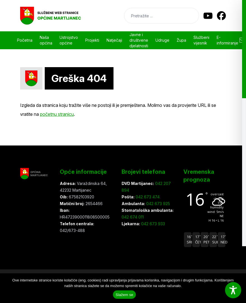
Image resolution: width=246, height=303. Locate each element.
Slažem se (124, 295)
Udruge (162, 40)
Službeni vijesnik (201, 40)
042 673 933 (152, 223)
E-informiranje (227, 40)
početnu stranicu (57, 114)
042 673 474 (147, 196)
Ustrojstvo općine (69, 40)
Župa (181, 40)
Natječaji (114, 40)
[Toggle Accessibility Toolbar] (233, 290)
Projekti (92, 40)
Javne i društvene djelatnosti (138, 40)
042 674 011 (133, 217)
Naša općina (46, 40)
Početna (24, 40)
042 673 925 (157, 203)
